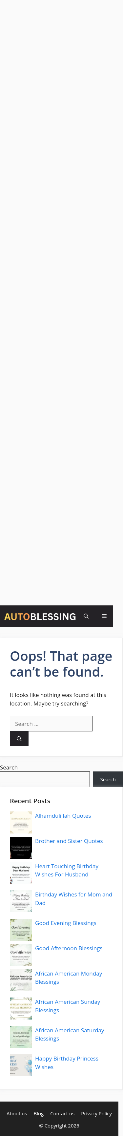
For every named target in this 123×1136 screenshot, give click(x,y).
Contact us (62, 1113)
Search (9, 767)
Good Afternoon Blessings (68, 948)
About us (17, 1113)
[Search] (19, 738)
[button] (86, 616)
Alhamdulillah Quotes (63, 815)
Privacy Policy (96, 1113)
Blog (38, 1113)
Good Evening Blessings (65, 923)
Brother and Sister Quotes (69, 841)
